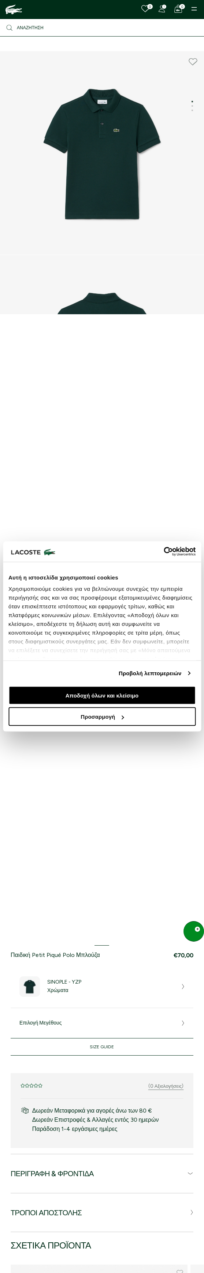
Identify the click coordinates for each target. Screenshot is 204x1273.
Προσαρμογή (102, 717)
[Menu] (194, 8)
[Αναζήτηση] (102, 28)
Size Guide (102, 1046)
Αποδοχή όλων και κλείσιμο (102, 695)
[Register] (161, 8)
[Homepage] (13, 9)
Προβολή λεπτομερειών (150, 673)
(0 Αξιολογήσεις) (166, 1086)
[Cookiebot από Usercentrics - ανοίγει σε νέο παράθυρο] (163, 551)
